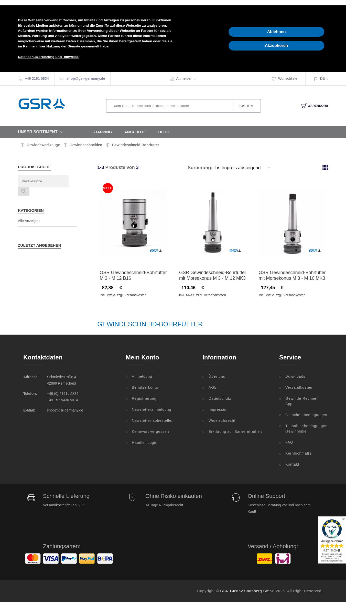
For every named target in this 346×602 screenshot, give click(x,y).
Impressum (219, 409)
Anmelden (187, 78)
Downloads (295, 376)
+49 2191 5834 (37, 78)
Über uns (217, 376)
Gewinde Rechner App (301, 401)
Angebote (135, 132)
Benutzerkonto (145, 387)
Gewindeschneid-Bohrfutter (135, 145)
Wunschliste (284, 78)
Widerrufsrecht (222, 420)
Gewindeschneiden (86, 145)
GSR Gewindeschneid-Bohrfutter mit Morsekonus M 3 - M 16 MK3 (292, 275)
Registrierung (144, 398)
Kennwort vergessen (150, 431)
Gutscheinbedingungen (304, 415)
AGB (213, 387)
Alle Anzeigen (29, 221)
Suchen (246, 106)
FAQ (289, 442)
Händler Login (144, 442)
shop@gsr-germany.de (85, 78)
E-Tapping (101, 132)
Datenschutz (220, 398)
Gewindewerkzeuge (43, 145)
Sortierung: (200, 167)
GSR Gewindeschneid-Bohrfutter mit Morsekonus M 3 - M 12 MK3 (212, 275)
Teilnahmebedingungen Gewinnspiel (304, 428)
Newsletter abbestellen (153, 420)
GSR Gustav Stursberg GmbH (247, 591)
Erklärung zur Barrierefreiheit (235, 431)
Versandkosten (298, 387)
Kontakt (292, 464)
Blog (163, 132)
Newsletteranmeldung (151, 409)
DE (322, 78)
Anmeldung (142, 376)
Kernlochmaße (298, 453)
